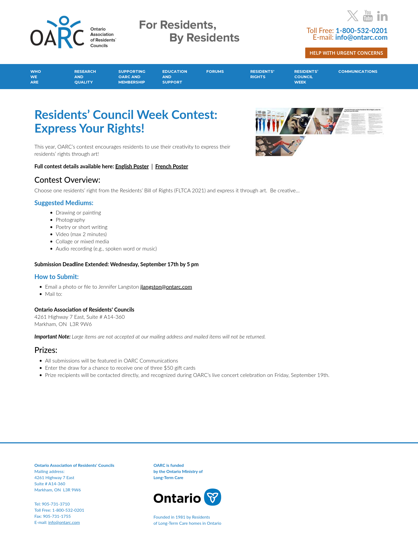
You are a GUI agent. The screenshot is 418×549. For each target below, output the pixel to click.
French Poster (171, 166)
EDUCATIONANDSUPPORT (174, 77)
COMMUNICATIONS (357, 71)
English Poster (131, 166)
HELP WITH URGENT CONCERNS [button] (346, 53)
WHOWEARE (35, 77)
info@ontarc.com (64, 522)
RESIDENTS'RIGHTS (262, 74)
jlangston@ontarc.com (166, 286)
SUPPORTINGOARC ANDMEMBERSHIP (131, 77)
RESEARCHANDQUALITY (85, 77)
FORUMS (215, 71)
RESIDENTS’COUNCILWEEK (306, 77)
